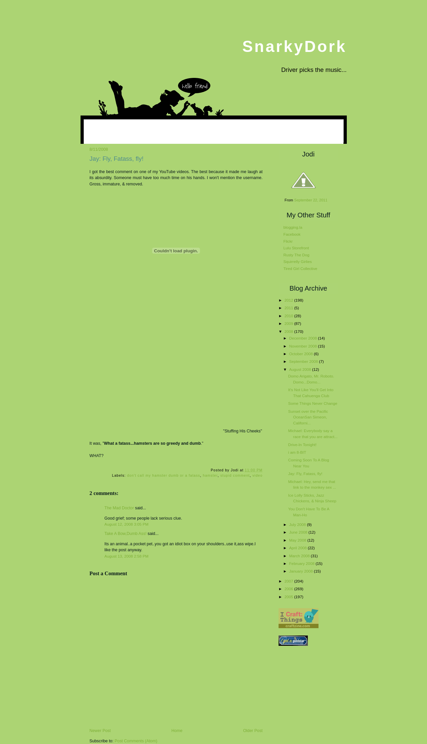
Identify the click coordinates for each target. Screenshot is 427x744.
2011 (289, 308)
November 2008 (303, 346)
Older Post (253, 730)
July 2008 (298, 524)
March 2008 (300, 556)
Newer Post (100, 730)
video (258, 475)
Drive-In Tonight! (302, 444)
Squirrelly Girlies (298, 261)
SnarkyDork (294, 46)
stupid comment (235, 475)
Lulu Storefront (296, 248)
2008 (289, 331)
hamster (210, 475)
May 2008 (298, 540)
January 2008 (301, 571)
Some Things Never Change (312, 403)
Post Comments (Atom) (135, 741)
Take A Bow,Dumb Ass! (125, 533)
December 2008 (303, 338)
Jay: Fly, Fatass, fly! (116, 158)
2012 (289, 300)
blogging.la (293, 227)
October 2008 (301, 354)
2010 (289, 316)
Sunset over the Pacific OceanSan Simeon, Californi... (308, 417)
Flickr (288, 241)
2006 (289, 589)
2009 (289, 323)
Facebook (292, 234)
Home (176, 730)
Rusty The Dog (297, 255)
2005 (289, 597)
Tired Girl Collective (301, 268)
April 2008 (298, 548)
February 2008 (302, 563)
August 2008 (300, 369)
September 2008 (304, 361)
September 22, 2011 (310, 200)
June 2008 (299, 532)
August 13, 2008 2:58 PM (126, 556)
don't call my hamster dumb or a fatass (163, 475)
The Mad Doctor (119, 508)
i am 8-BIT (297, 452)
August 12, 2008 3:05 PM (126, 524)
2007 (289, 581)
